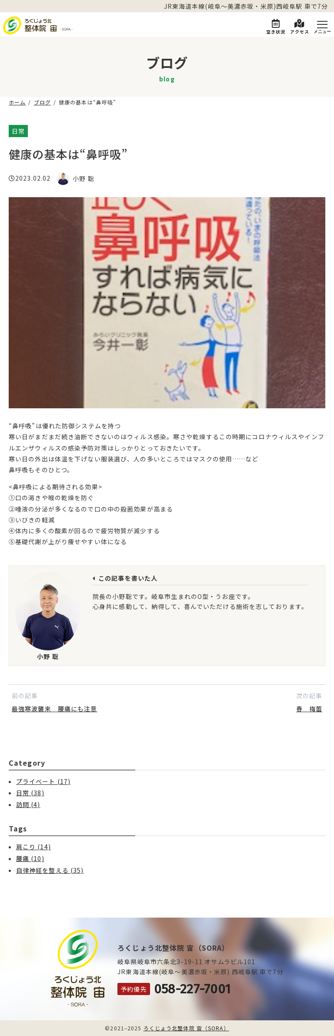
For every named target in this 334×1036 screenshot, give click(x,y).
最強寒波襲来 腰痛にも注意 (54, 708)
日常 (18, 131)
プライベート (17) (43, 781)
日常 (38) (30, 792)
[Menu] (322, 25)
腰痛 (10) (30, 858)
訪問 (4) (28, 804)
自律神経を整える (56, 131)
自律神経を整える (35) (50, 870)
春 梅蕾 (309, 708)
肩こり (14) (33, 846)
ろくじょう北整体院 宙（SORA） (186, 1028)
